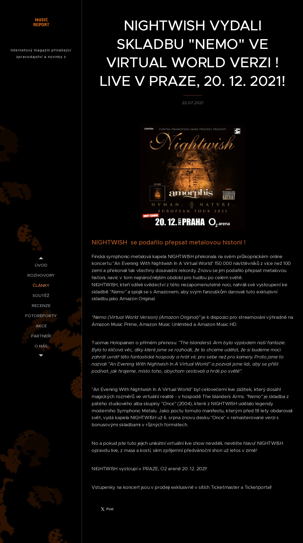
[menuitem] (41, 265)
